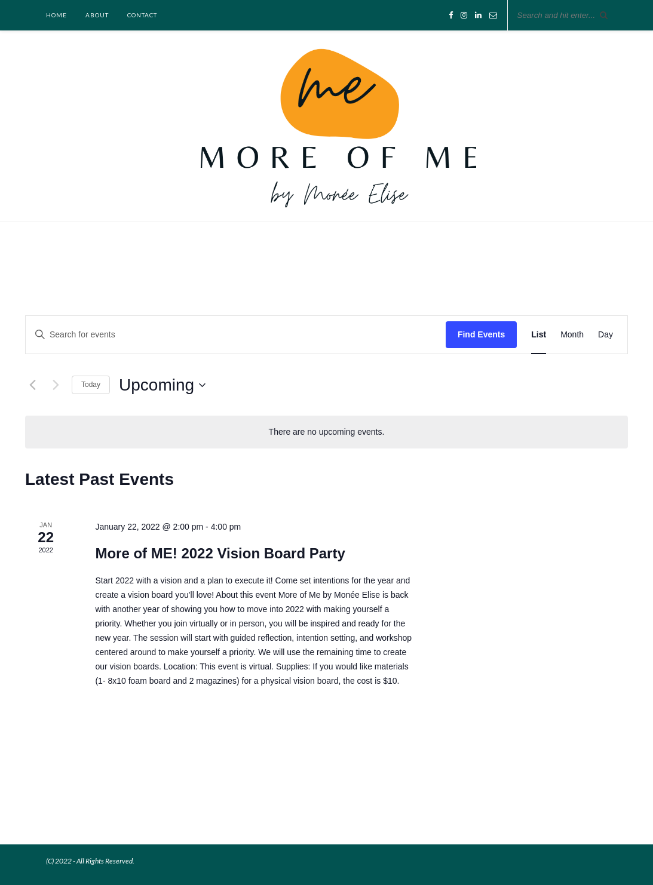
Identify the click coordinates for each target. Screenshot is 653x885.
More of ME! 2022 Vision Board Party (220, 553)
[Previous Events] (32, 385)
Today (90, 384)
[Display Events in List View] (538, 335)
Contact (142, 15)
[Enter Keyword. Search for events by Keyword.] (236, 335)
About (97, 15)
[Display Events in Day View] (605, 335)
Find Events (481, 334)
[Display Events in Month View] (572, 335)
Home (56, 15)
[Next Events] (55, 385)
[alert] (326, 432)
